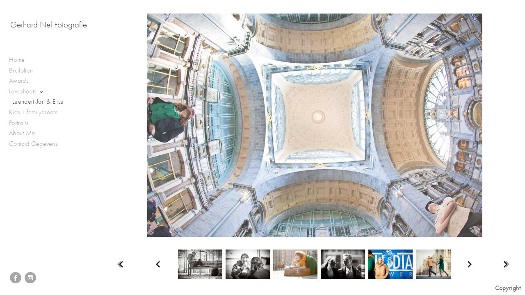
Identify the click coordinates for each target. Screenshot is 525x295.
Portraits (23, 123)
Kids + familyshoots (37, 112)
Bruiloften (25, 71)
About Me (22, 133)
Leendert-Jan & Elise (38, 101)
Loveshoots (27, 91)
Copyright (508, 288)
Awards (23, 81)
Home (17, 60)
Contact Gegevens (33, 144)
